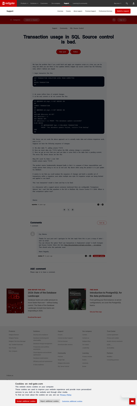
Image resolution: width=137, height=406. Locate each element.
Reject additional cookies (49, 401)
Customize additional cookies (72, 401)
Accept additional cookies (26, 401)
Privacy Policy (65, 395)
